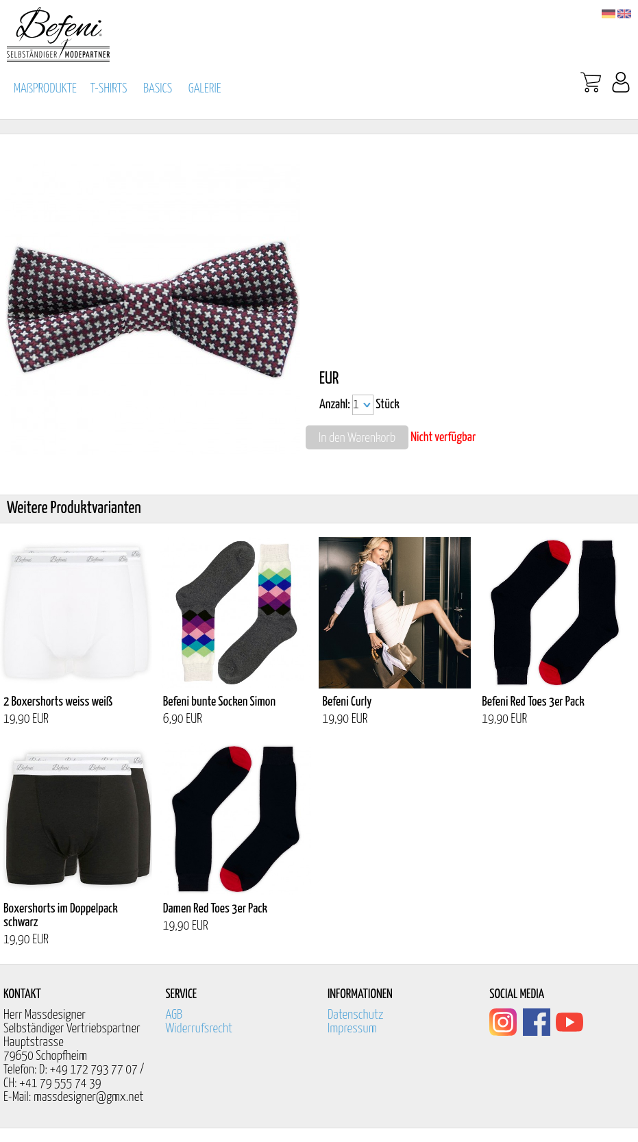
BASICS (157, 88)
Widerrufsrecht (198, 1028)
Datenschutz (356, 1014)
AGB (173, 1014)
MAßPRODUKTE (45, 88)
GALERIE (204, 88)
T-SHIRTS (108, 88)
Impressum (352, 1028)
